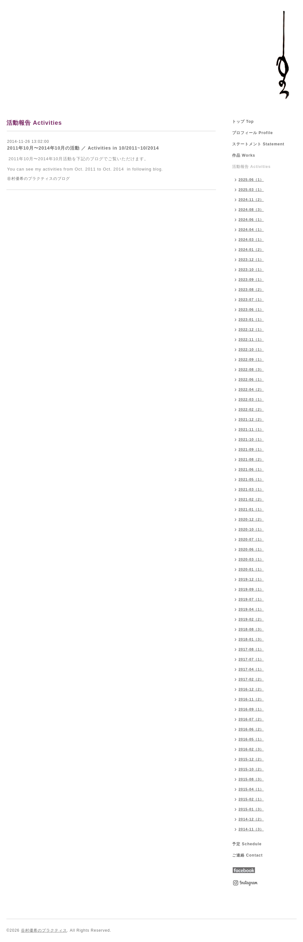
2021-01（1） (251, 509)
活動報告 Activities (251, 166)
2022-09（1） (251, 359)
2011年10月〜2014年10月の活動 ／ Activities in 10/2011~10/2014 (83, 148)
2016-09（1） (251, 709)
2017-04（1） (251, 669)
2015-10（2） (251, 769)
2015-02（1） (251, 799)
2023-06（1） (251, 309)
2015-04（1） (251, 789)
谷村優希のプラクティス (44, 930)
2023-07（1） (251, 299)
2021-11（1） (251, 429)
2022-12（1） (251, 329)
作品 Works (243, 155)
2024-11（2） (251, 199)
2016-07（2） (251, 719)
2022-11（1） (251, 339)
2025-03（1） (251, 189)
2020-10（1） (251, 529)
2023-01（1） (251, 319)
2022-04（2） (251, 389)
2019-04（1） (251, 609)
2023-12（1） (251, 259)
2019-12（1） (251, 579)
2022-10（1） (251, 349)
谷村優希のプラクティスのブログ (38, 178)
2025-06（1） (251, 180)
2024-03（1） (251, 239)
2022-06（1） (251, 379)
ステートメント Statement (258, 144)
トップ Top (243, 121)
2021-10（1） (251, 439)
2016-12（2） (251, 689)
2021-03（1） (251, 489)
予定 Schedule (247, 844)
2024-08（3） (251, 209)
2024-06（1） (251, 219)
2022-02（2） (251, 409)
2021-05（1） (251, 479)
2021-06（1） (251, 469)
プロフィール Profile (252, 133)
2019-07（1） (251, 599)
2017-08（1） (251, 649)
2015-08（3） (251, 779)
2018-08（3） (251, 629)
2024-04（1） (251, 229)
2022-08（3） (251, 369)
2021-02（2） (251, 499)
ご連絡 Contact (247, 855)
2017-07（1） (251, 659)
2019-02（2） (251, 619)
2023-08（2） (251, 289)
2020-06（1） (251, 549)
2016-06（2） (251, 729)
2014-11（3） (251, 829)
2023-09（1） (251, 279)
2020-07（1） (251, 539)
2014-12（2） (251, 819)
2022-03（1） (251, 399)
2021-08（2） (251, 459)
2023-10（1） (251, 269)
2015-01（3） (251, 809)
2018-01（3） (251, 639)
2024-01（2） (251, 249)
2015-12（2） (251, 759)
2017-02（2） (251, 679)
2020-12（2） (251, 519)
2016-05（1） (251, 739)
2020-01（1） (251, 569)
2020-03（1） (251, 559)
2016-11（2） (251, 699)
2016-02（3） (251, 749)
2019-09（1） (251, 589)
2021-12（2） (251, 419)
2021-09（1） (251, 449)
